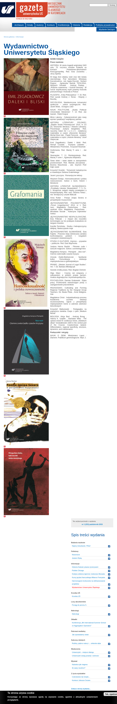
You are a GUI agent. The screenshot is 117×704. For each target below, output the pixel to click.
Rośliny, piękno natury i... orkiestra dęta (86, 643)
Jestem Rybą (77, 558)
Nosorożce (76, 555)
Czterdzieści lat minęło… (81, 677)
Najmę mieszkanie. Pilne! (81, 546)
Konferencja (63, 25)
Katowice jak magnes (80, 664)
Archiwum (19, 25)
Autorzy (39, 25)
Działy (30, 25)
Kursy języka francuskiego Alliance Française (88, 577)
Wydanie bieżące (107, 29)
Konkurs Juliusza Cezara (81, 680)
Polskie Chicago (78, 570)
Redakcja (87, 25)
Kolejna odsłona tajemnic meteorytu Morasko (88, 574)
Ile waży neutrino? (78, 668)
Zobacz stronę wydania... (81, 689)
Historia (76, 25)
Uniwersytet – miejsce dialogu (83, 652)
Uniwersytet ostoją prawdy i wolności (85, 656)
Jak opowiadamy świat (80, 635)
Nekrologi (75, 614)
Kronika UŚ (76, 596)
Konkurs (51, 25)
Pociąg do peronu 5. (79, 605)
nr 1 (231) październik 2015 (92, 524)
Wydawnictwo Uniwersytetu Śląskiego (86, 587)
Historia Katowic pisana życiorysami (85, 567)
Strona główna (9, 37)
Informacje (20, 37)
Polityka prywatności (105, 25)
